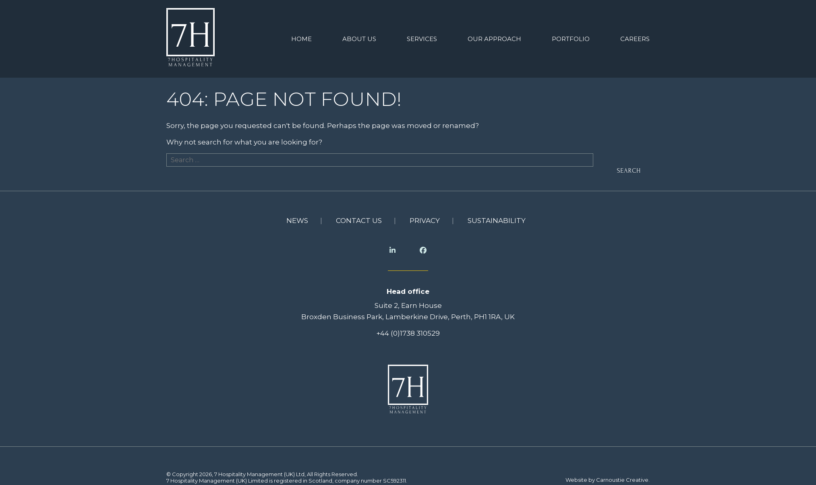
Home (301, 37)
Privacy (425, 217)
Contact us (359, 217)
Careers (635, 37)
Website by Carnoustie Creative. (607, 476)
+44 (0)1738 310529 (408, 330)
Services (422, 37)
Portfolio (571, 37)
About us (359, 37)
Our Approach (494, 37)
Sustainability (497, 217)
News (297, 217)
